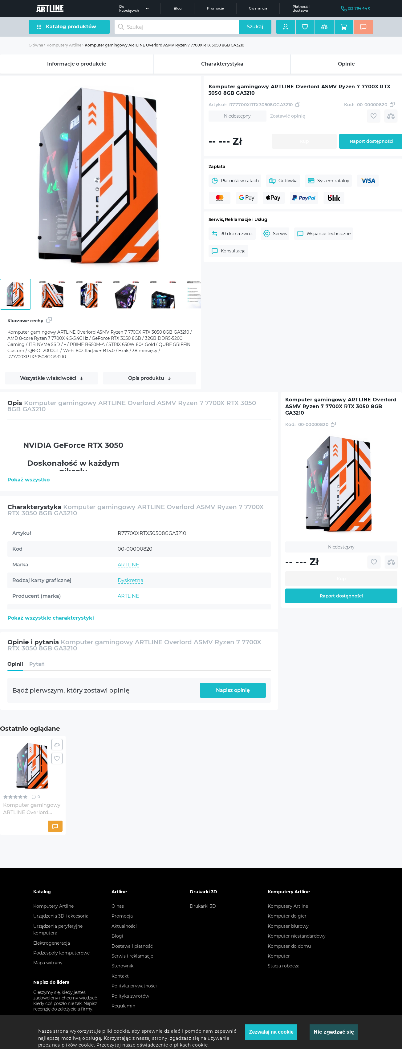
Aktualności (124, 926)
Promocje (215, 8)
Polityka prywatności (134, 986)
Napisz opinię (233, 690)
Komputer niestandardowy (297, 936)
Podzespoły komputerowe (61, 953)
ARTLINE (128, 565)
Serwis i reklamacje (132, 956)
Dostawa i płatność (132, 946)
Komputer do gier (287, 916)
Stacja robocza (283, 966)
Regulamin (123, 1006)
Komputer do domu (289, 946)
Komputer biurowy (288, 926)
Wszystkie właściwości (51, 378)
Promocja (122, 916)
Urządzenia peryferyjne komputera (58, 929)
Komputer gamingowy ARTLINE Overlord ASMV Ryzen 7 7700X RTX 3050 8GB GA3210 (164, 45)
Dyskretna (130, 580)
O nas (118, 906)
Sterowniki (123, 966)
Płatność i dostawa (301, 8)
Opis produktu (149, 378)
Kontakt (120, 976)
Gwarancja (258, 8)
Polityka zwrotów (130, 996)
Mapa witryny (48, 963)
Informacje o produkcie (76, 64)
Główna (36, 45)
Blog (178, 8)
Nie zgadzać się (334, 1032)
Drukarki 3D (203, 906)
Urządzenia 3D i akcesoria (60, 916)
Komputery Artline (64, 45)
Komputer (279, 956)
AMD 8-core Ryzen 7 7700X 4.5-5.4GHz (164, 627)
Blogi (117, 936)
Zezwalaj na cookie (271, 1032)
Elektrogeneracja (51, 943)
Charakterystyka (222, 64)
